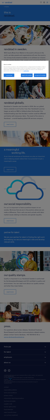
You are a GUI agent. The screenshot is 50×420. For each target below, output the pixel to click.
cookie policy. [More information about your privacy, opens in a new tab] (26, 70)
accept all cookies (40, 75)
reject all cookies (27, 75)
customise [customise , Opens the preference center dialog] (9, 75)
